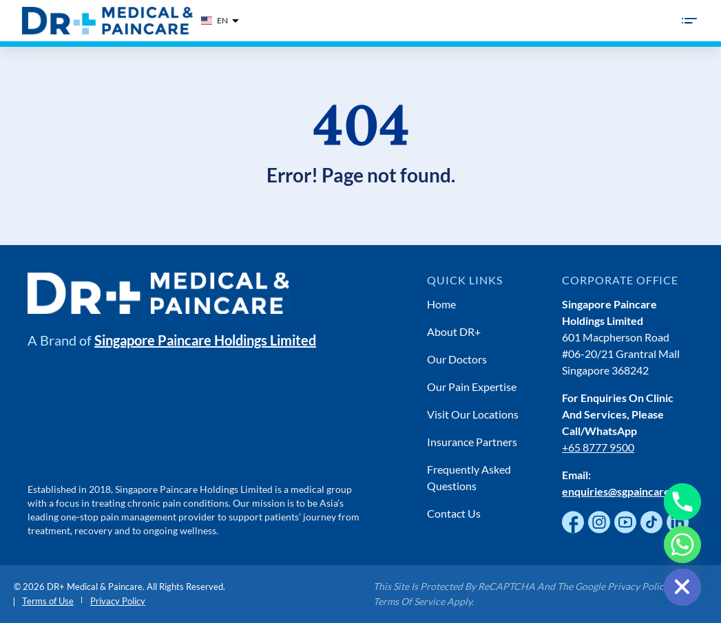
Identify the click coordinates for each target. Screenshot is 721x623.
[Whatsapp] (682, 544)
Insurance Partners (472, 441)
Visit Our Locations (473, 414)
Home (441, 303)
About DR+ (454, 331)
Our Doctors (457, 359)
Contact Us (454, 513)
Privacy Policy (117, 600)
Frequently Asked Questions (469, 477)
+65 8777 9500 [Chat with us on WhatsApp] (598, 447)
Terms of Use (48, 600)
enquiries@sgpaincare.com (627, 491)
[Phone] (682, 501)
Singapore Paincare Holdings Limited (205, 340)
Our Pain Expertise (471, 386)
